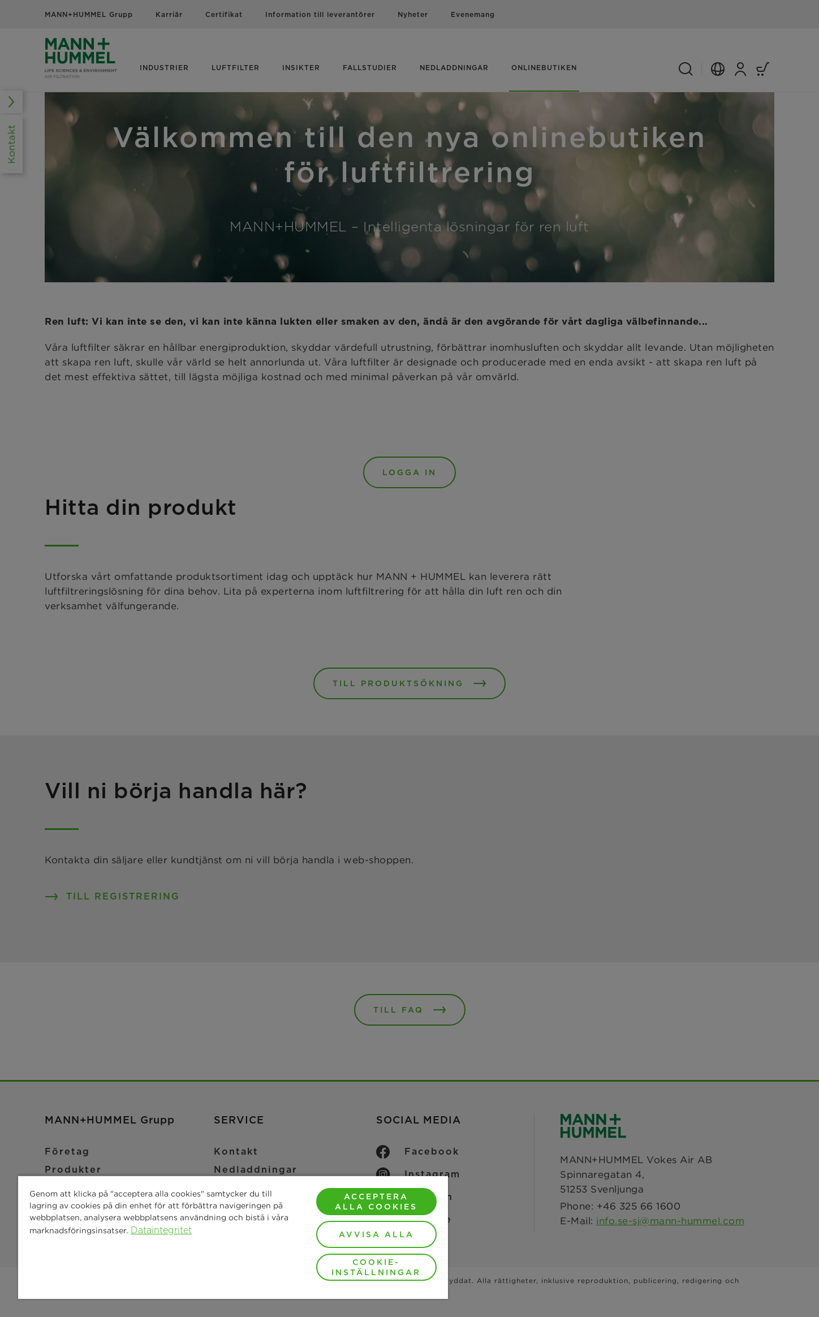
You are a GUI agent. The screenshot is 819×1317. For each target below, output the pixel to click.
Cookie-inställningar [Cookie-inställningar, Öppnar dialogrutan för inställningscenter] (376, 1267)
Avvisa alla (376, 1234)
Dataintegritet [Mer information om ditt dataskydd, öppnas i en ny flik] (161, 1230)
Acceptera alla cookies (376, 1201)
